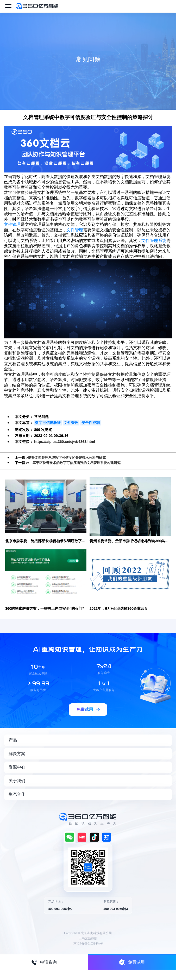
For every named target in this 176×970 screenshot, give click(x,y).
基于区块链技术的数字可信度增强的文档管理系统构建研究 (77, 463)
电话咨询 (44, 962)
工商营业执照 (88, 938)
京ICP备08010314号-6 (88, 943)
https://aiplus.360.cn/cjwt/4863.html (64, 442)
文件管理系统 (153, 240)
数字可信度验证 (48, 423)
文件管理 (12, 224)
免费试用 (132, 962)
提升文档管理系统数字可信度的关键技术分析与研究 (67, 458)
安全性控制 (90, 423)
